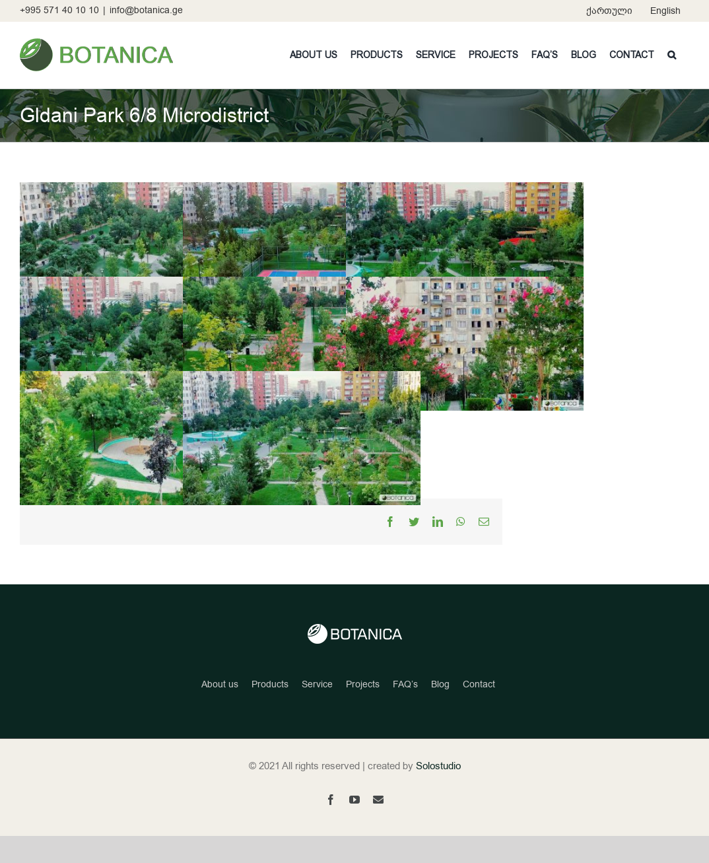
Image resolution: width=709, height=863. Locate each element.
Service (317, 712)
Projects (363, 712)
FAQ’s (405, 712)
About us (219, 712)
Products (270, 712)
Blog (440, 712)
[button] (671, 55)
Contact (479, 712)
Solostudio (438, 793)
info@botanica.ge (146, 10)
